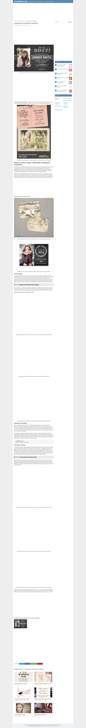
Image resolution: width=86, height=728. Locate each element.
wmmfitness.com (20, 1)
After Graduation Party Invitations (21, 683)
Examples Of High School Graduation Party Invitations (44, 683)
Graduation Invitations (18, 25)
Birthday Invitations (40, 1)
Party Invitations (32, 1)
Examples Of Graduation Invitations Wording (42, 699)
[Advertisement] (43, 12)
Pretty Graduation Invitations (20, 714)
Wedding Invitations (49, 1)
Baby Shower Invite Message (62, 69)
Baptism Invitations (67, 98)
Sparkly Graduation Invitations (40, 714)
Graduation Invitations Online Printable (22, 699)
